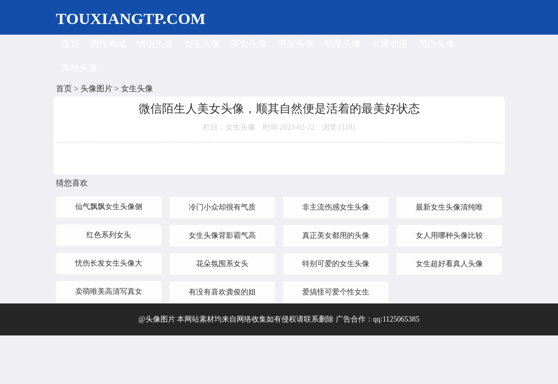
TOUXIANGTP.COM (131, 18)
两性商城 (108, 44)
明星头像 (343, 44)
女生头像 (202, 44)
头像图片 (96, 88)
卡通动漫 (389, 44)
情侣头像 (155, 44)
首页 (70, 44)
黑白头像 (436, 44)
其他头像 (79, 68)
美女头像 (249, 44)
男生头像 (296, 44)
